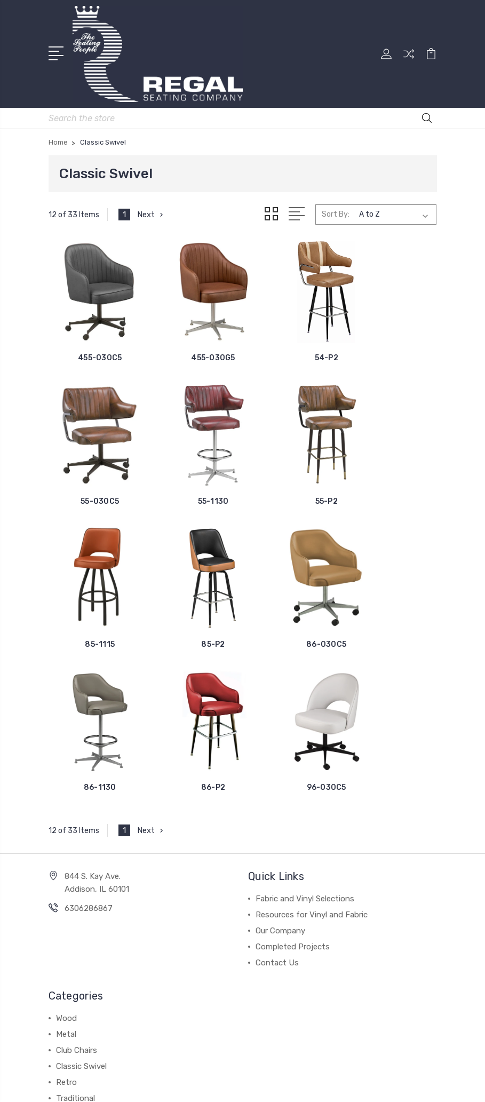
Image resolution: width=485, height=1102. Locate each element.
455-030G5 (192, 343)
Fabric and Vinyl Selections (305, 713)
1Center (286, 1084)
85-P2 (392, 473)
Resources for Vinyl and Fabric (312, 729)
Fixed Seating (81, 929)
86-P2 (292, 602)
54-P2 (292, 343)
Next (151, 213)
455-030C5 (93, 343)
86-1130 (193, 602)
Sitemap (343, 1066)
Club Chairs (76, 865)
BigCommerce (293, 1066)
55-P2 (192, 473)
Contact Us (277, 777)
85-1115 (292, 473)
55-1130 (93, 473)
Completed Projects (293, 761)
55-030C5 (392, 343)
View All (71, 945)
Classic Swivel (81, 881)
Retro (66, 897)
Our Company (280, 745)
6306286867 (89, 723)
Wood (66, 833)
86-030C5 (93, 602)
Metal (66, 849)
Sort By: (335, 213)
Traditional (75, 913)
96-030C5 (392, 602)
